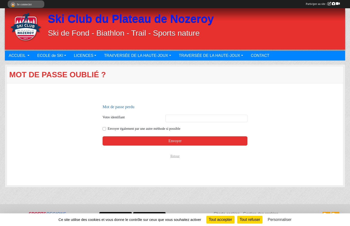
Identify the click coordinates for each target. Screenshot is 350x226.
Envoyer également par (144, 128)
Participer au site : (323, 4)
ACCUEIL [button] (17, 55)
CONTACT (260, 55)
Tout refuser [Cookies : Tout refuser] (250, 219)
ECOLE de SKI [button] (50, 55)
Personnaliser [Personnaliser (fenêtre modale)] (280, 219)
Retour (175, 156)
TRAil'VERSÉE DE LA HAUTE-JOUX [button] (136, 55)
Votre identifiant (114, 117)
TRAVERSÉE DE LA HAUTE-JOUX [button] (209, 55)
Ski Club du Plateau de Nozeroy (131, 19)
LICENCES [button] (83, 55)
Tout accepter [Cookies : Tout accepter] (220, 219)
